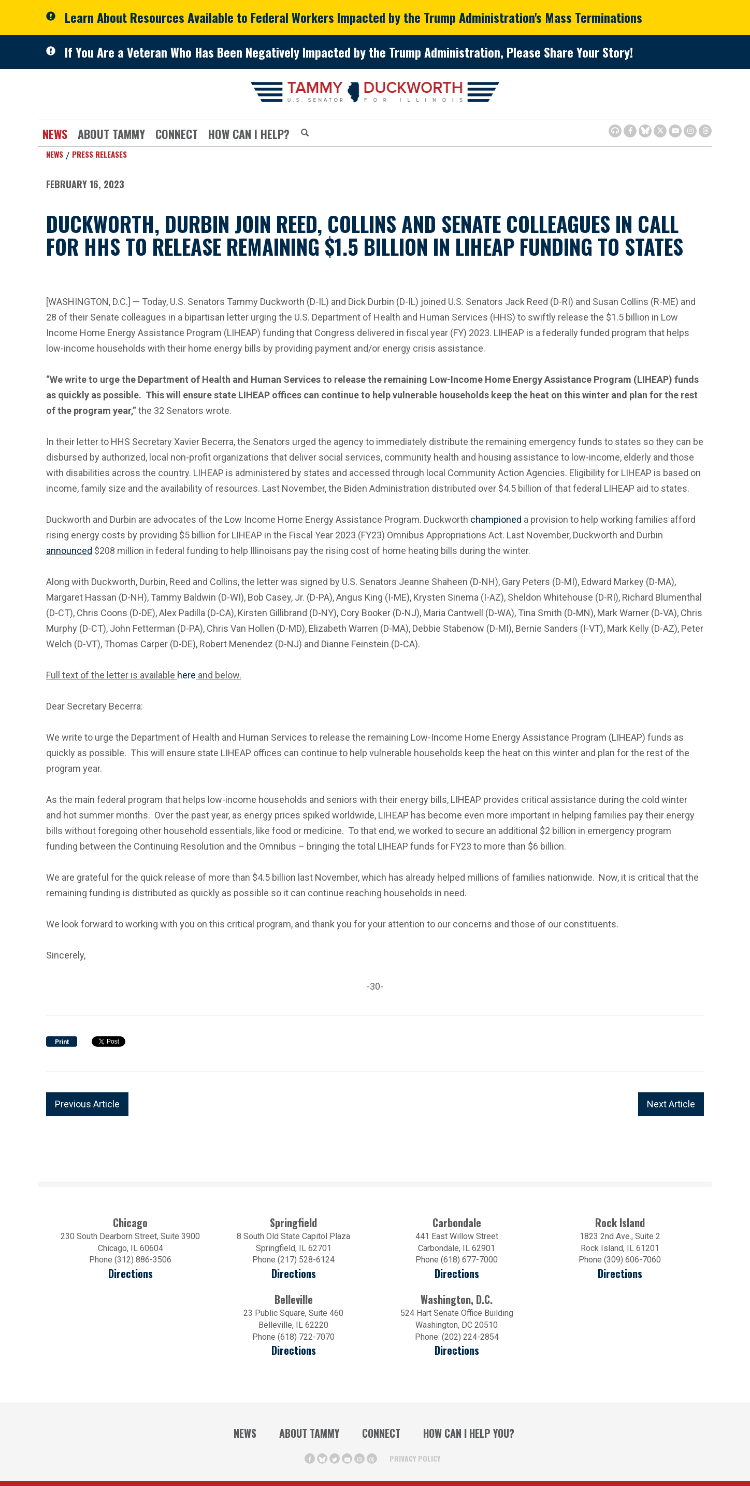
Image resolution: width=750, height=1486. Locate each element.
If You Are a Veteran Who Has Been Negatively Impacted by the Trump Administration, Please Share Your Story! (349, 52)
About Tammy (111, 134)
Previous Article (87, 1104)
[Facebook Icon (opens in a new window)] (630, 130)
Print (62, 1042)
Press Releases (99, 154)
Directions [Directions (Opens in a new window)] (293, 1350)
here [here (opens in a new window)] (186, 674)
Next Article (671, 1104)
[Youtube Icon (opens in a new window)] (675, 130)
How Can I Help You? (468, 1433)
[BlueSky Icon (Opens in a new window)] (645, 130)
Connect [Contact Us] (176, 134)
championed (496, 519)
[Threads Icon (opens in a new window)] (705, 130)
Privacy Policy (415, 1458)
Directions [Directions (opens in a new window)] (130, 1273)
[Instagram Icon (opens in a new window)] (690, 130)
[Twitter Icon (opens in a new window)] (660, 130)
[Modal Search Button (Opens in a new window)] (305, 133)
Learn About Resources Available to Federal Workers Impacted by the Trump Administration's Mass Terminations (353, 17)
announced (69, 550)
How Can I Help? (249, 134)
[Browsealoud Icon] (615, 130)
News (54, 134)
